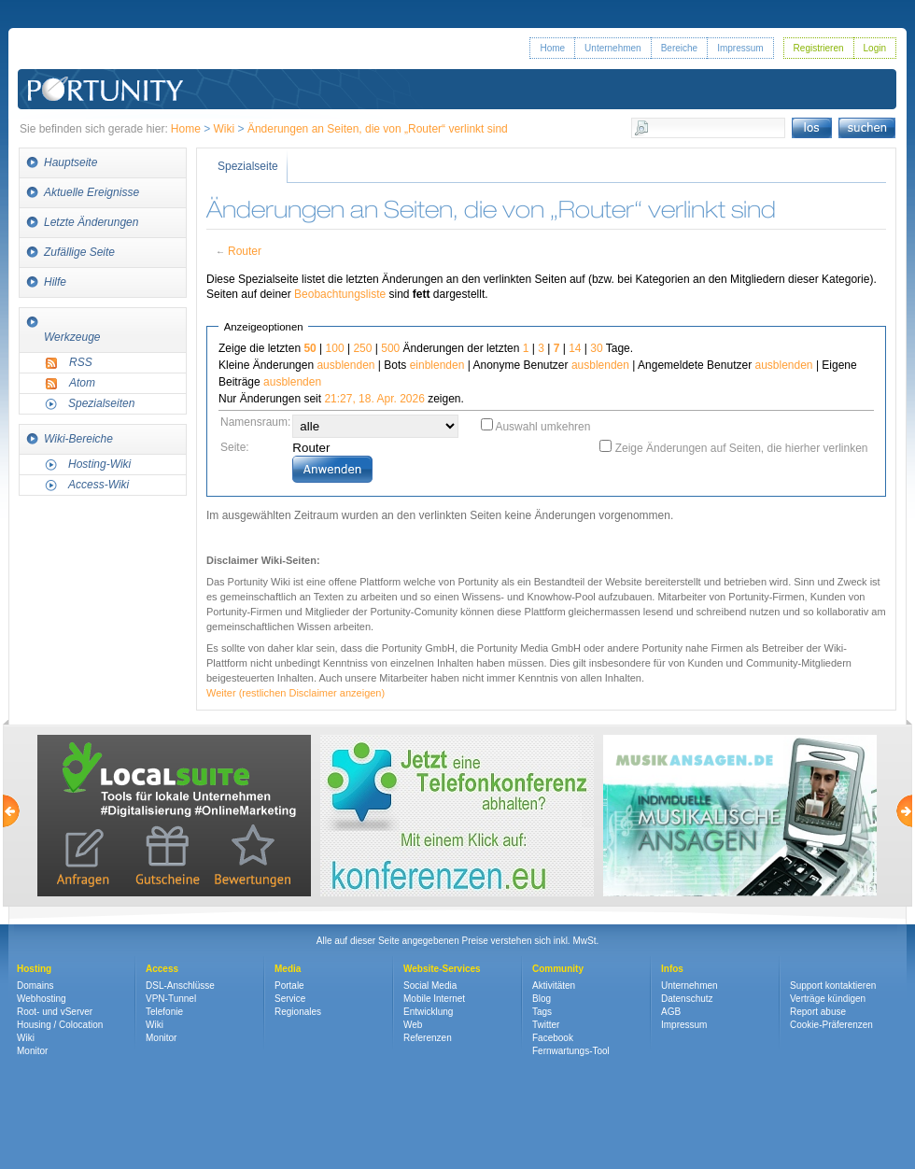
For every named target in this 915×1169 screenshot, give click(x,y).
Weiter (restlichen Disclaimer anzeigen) (295, 692)
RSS (80, 362)
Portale (289, 985)
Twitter (545, 1025)
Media (287, 969)
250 (362, 348)
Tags (542, 1012)
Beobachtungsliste (340, 294)
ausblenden (345, 365)
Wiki (224, 128)
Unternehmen (612, 48)
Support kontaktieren (833, 985)
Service (289, 998)
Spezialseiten (101, 403)
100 (335, 348)
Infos (672, 969)
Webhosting (41, 998)
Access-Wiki (98, 484)
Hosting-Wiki (99, 464)
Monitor (32, 1051)
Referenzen (427, 1038)
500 (390, 348)
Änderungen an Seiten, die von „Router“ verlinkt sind (377, 128)
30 (596, 348)
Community (558, 969)
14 (575, 348)
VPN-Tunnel (171, 998)
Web (412, 1025)
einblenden (437, 365)
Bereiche (679, 48)
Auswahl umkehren (542, 426)
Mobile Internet (434, 998)
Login (875, 48)
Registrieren (819, 48)
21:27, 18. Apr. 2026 (374, 398)
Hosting (34, 969)
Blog (541, 998)
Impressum (740, 48)
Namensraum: (255, 422)
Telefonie (164, 1012)
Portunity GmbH (106, 63)
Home (552, 48)
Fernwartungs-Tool (571, 1051)
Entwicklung (428, 1012)
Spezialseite (248, 166)
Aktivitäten (553, 985)
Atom (82, 382)
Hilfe (55, 282)
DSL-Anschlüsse (180, 985)
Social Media (430, 985)
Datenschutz (687, 998)
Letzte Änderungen (91, 222)
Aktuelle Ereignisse (91, 192)
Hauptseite (70, 162)
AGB (671, 1012)
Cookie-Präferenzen (831, 1025)
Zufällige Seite (79, 252)
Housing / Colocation (60, 1025)
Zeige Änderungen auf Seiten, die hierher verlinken (741, 448)
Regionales (297, 1012)
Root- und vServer (54, 1012)
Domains (35, 985)
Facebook (552, 1038)
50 (309, 348)
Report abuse (818, 1012)
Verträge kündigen (828, 998)
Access (162, 969)
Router (244, 251)
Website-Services (442, 969)
